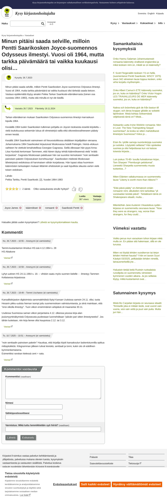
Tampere (97, 199)
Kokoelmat (146, 23)
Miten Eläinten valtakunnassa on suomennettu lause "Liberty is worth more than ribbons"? (137, 178)
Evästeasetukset (64, 484)
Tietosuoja (133, 463)
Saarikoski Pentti (70, 207)
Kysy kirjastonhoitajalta (12, 35)
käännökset (32, 207)
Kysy (114, 23)
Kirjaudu (160, 13)
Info (160, 23)
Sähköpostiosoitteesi (17, 413)
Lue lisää (24, 495)
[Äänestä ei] (80, 190)
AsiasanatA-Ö (51, 23)
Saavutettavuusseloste (101, 463)
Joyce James (11, 207)
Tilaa (130, 457)
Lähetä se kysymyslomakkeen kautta (59, 222)
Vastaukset (128, 23)
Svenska (142, 13)
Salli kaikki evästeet (95, 484)
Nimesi (9, 402)
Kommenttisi (12, 376)
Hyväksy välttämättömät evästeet (137, 484)
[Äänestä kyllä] (74, 189)
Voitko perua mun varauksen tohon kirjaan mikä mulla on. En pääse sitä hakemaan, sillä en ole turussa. (137, 241)
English (151, 13)
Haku (5, 23)
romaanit (49, 207)
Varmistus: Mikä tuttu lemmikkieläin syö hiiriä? (31, 425)
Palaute (94, 457)
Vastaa (7, 258)
